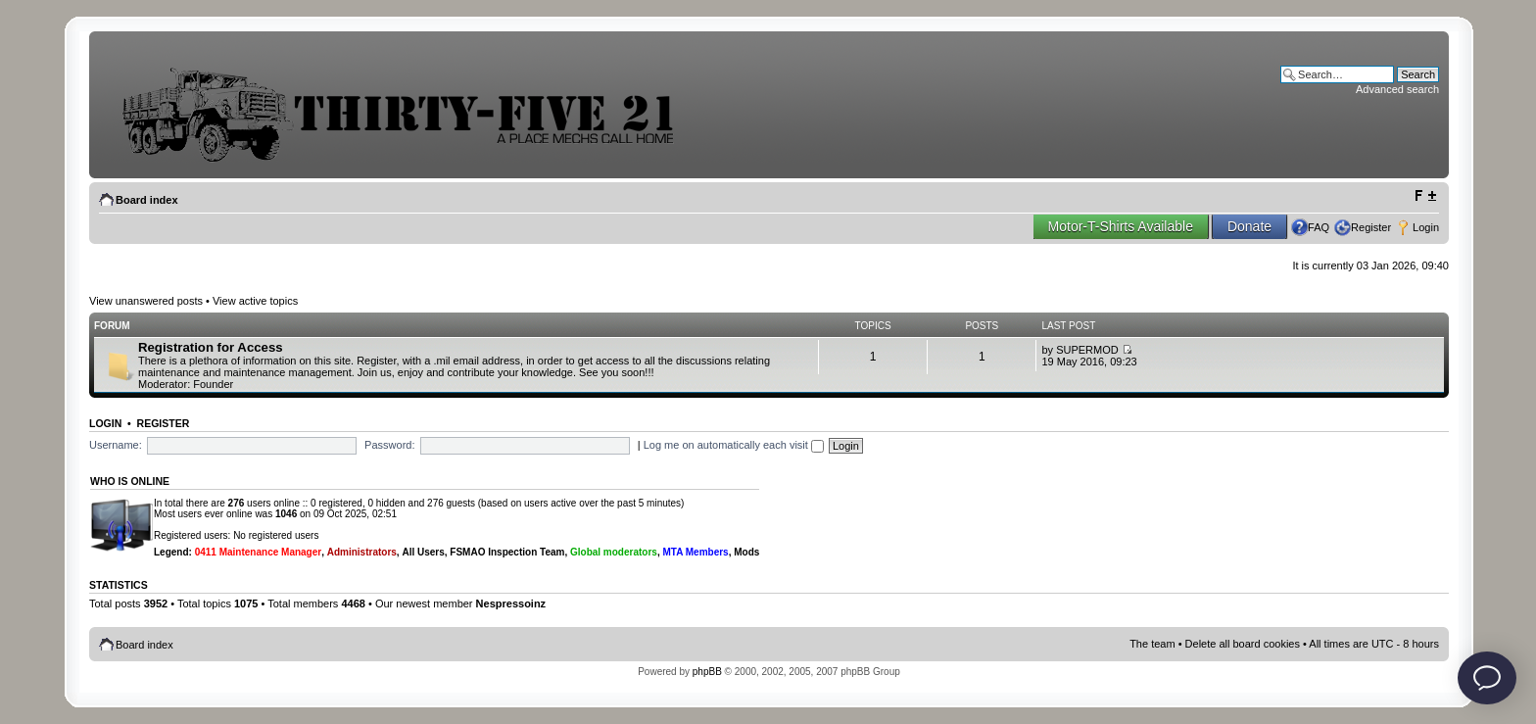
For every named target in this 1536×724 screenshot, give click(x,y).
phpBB (707, 671)
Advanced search (1397, 89)
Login (1426, 227)
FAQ (1318, 227)
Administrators (362, 552)
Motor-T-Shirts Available (1120, 226)
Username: (115, 445)
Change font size (1425, 196)
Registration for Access (210, 347)
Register (1371, 227)
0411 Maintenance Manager (258, 552)
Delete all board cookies (1242, 644)
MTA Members (695, 552)
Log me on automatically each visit (734, 445)
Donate (1249, 226)
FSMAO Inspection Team (507, 552)
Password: (389, 445)
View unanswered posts (146, 301)
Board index (147, 200)
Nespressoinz (511, 603)
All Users (423, 552)
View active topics (255, 301)
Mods (746, 552)
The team (1152, 644)
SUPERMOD (1087, 350)
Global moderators (613, 552)
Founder (213, 384)
